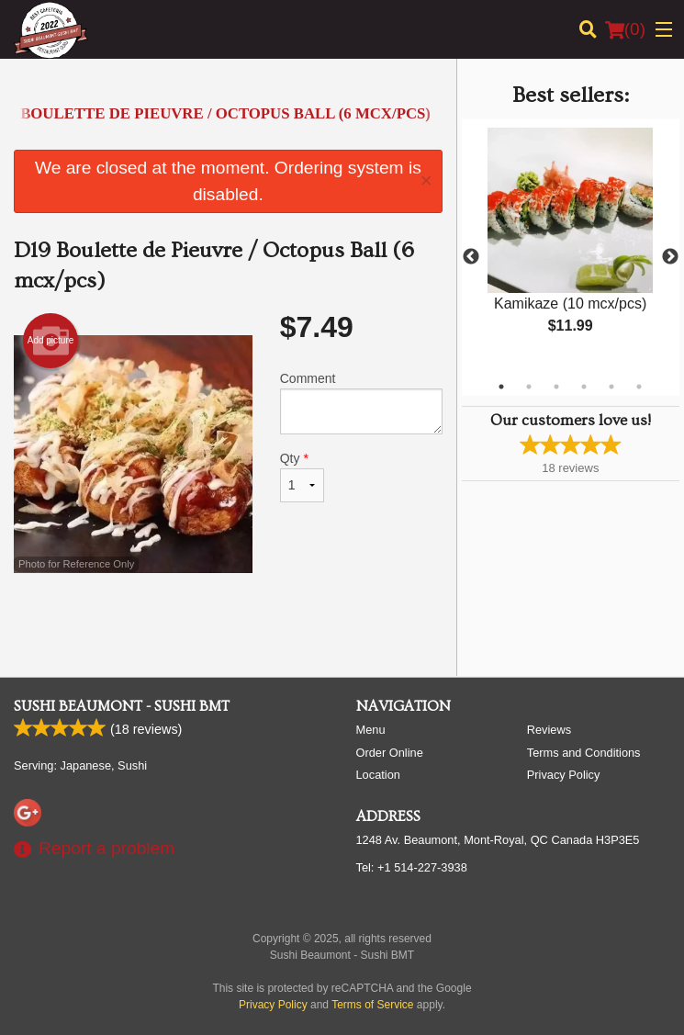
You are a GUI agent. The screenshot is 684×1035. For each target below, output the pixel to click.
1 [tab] (501, 386)
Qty (302, 476)
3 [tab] (556, 386)
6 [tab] (639, 386)
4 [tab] (584, 386)
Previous (471, 257)
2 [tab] (529, 386)
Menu (371, 730)
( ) (625, 29)
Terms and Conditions (584, 752)
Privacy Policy (563, 775)
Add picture (51, 340)
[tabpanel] (570, 246)
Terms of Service (372, 1004)
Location (378, 775)
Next (670, 257)
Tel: (411, 867)
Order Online (389, 752)
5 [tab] (611, 386)
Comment (361, 402)
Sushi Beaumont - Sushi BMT (122, 706)
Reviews (549, 730)
